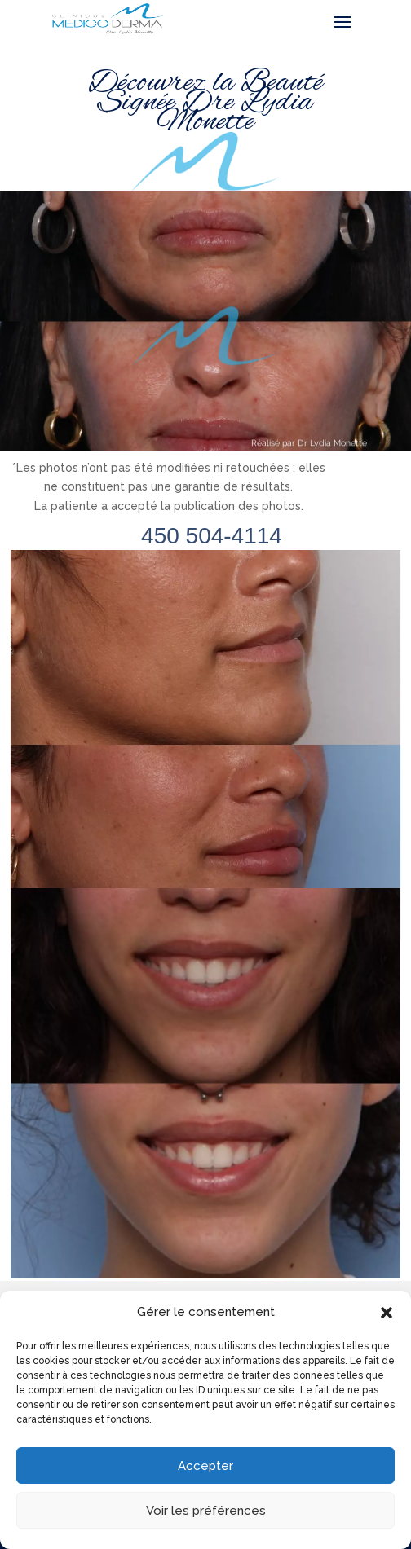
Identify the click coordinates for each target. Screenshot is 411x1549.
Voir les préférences (206, 1510)
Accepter (205, 1466)
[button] (386, 1313)
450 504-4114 (211, 535)
